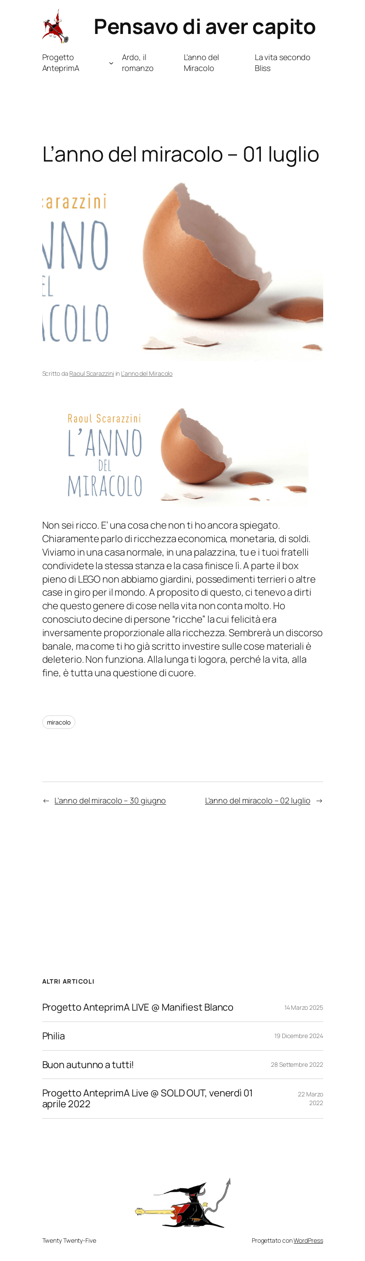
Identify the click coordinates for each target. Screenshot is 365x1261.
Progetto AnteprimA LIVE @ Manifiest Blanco (138, 1007)
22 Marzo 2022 (310, 1098)
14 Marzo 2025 (303, 1007)
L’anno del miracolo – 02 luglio (258, 800)
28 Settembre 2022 (297, 1064)
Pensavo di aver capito (205, 26)
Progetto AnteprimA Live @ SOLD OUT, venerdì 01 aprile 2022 (147, 1098)
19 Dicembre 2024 (298, 1036)
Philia (53, 1036)
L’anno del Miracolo (146, 373)
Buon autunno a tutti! (88, 1064)
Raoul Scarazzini (91, 373)
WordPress (308, 1240)
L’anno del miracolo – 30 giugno (110, 800)
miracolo (59, 722)
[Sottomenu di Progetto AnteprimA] (111, 63)
